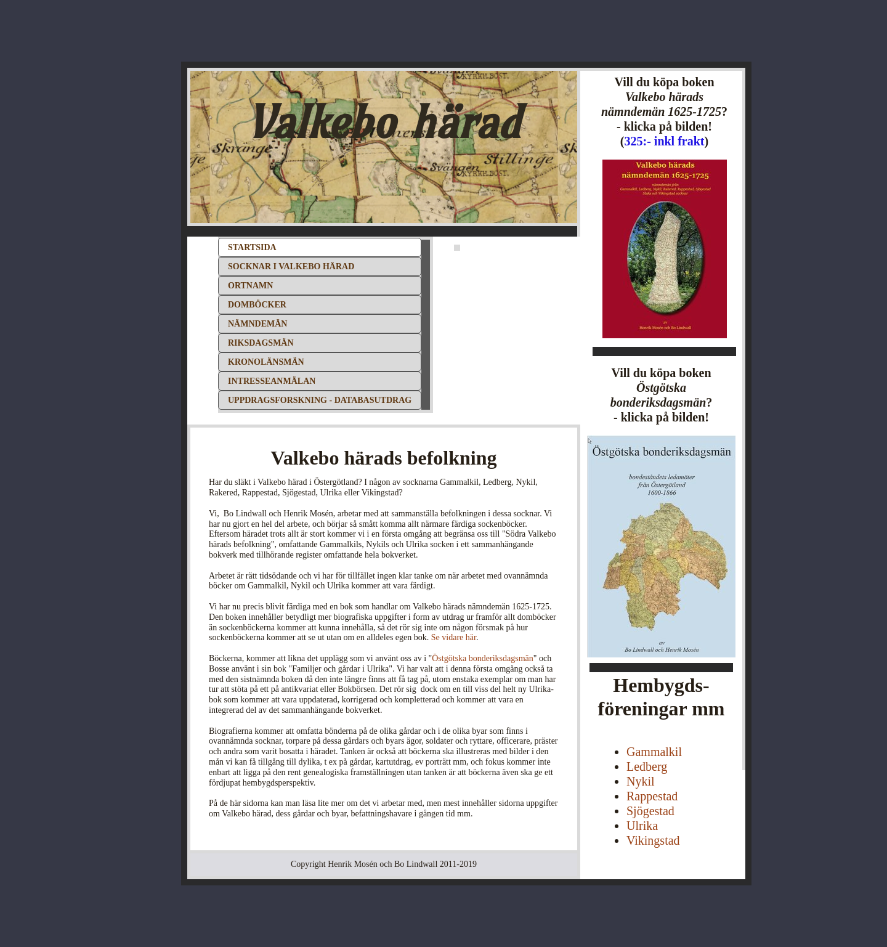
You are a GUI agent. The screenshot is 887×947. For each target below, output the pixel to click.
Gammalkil (654, 751)
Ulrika (642, 825)
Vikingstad (653, 840)
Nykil (640, 781)
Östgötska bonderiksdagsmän (482, 658)
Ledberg (646, 766)
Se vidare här (453, 637)
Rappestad (652, 796)
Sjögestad (650, 811)
